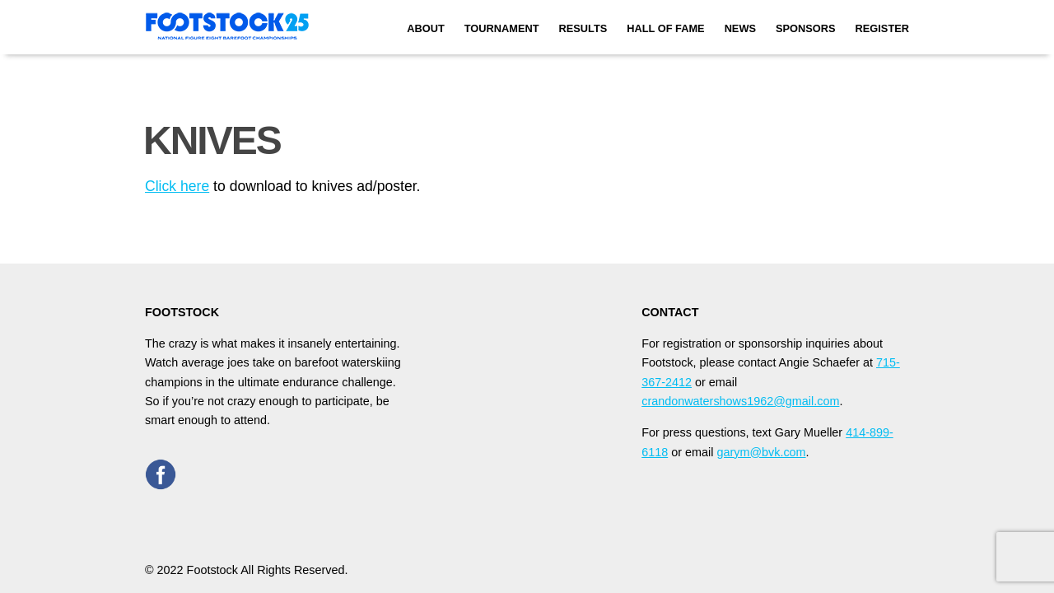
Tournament (501, 28)
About (426, 28)
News (740, 28)
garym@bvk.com (760, 452)
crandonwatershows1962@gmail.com (740, 401)
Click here (177, 186)
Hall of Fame (665, 28)
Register (882, 28)
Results (583, 28)
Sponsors (806, 28)
